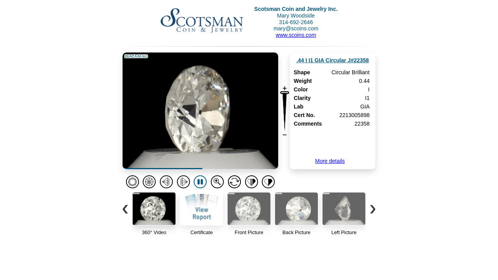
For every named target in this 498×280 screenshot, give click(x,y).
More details (330, 161)
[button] (125, 209)
